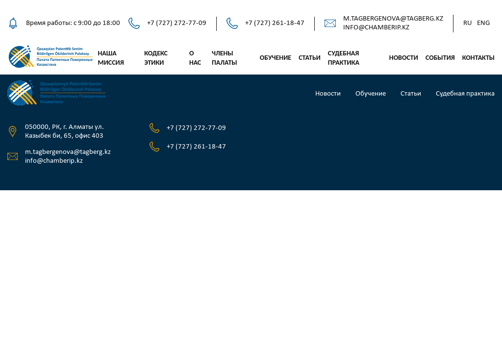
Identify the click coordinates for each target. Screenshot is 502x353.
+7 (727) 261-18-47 (274, 23)
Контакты (478, 57)
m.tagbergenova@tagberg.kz (393, 19)
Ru (467, 23)
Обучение (275, 57)
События (440, 57)
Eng (483, 23)
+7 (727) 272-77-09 (176, 23)
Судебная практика (465, 94)
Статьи (310, 57)
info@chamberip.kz (376, 27)
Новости (403, 57)
